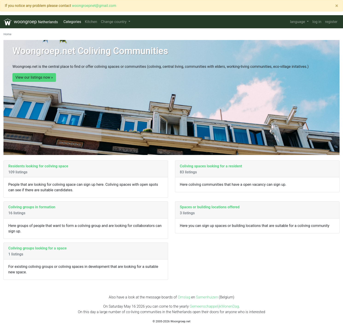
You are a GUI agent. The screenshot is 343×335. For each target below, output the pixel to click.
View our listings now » (34, 77)
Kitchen (91, 22)
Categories (72, 22)
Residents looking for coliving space (38, 166)
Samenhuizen (207, 297)
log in (316, 22)
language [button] (298, 22)
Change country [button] (114, 22)
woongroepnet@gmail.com (94, 5)
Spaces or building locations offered (210, 207)
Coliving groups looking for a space (37, 248)
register (331, 22)
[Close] (337, 5)
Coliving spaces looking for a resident (211, 166)
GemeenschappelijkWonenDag (214, 306)
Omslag (184, 297)
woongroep (31, 22)
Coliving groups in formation (31, 207)
